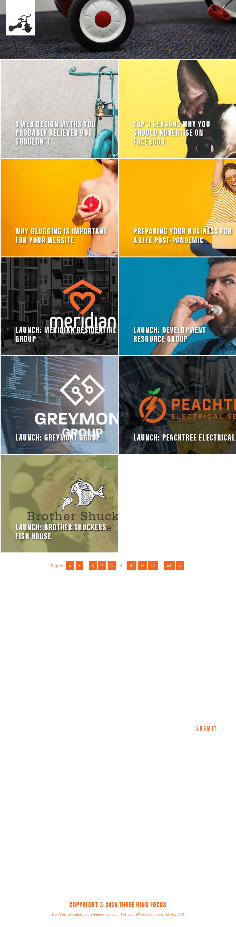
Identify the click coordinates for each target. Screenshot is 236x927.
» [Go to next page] (180, 565)
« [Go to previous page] (70, 565)
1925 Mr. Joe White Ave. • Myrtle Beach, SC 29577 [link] (104, 814)
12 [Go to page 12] (153, 565)
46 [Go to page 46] (169, 565)
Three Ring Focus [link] (20, 17)
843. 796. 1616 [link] (161, 814)
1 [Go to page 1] (79, 565)
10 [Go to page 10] (131, 565)
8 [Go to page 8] (111, 565)
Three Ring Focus (118, 786)
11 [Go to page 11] (142, 565)
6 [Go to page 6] (93, 565)
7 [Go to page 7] (102, 565)
